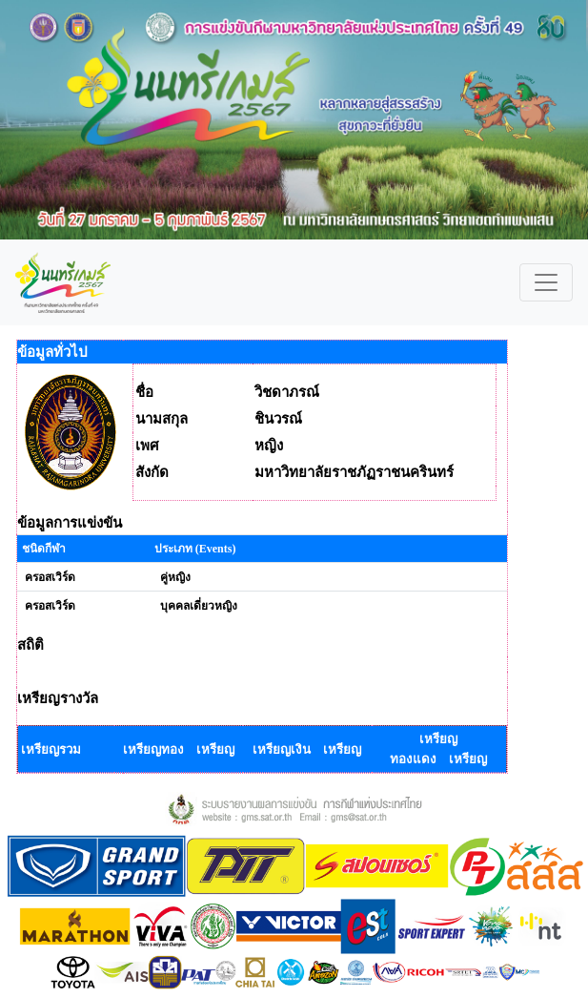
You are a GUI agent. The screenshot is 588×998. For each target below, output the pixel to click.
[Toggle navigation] (546, 282)
